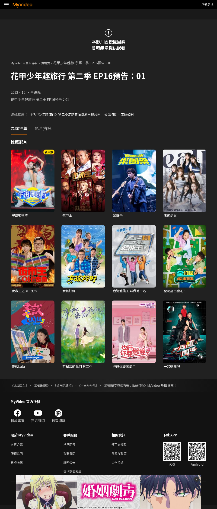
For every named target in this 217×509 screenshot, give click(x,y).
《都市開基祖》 (67, 386)
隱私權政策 (123, 455)
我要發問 (70, 455)
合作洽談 (121, 465)
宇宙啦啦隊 (20, 215)
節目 (38, 62)
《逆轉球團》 (43, 386)
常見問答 (70, 445)
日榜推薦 (18, 465)
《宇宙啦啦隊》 (93, 386)
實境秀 (50, 62)
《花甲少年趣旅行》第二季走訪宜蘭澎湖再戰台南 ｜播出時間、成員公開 (85, 114)
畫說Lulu (19, 367)
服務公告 (70, 465)
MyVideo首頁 (21, 62)
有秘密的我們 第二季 (78, 367)
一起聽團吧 (172, 367)
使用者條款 (123, 445)
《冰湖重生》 (20, 386)
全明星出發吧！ (176, 291)
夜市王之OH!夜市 (25, 291)
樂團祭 (118, 215)
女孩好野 (69, 291)
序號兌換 (207, 4)
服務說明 (18, 455)
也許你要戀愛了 (125, 367)
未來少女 (171, 215)
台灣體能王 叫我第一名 (130, 291)
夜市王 (67, 215)
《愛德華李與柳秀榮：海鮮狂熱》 (132, 386)
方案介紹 (18, 445)
